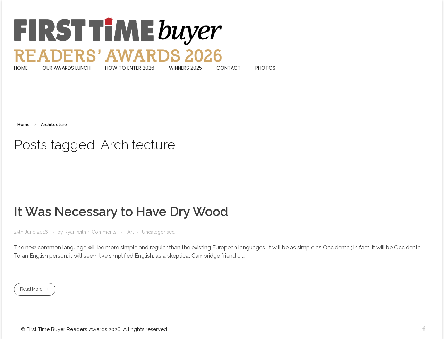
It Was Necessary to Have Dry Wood (121, 211)
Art (130, 232)
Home (23, 124)
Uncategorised (158, 232)
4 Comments (102, 232)
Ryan (71, 232)
